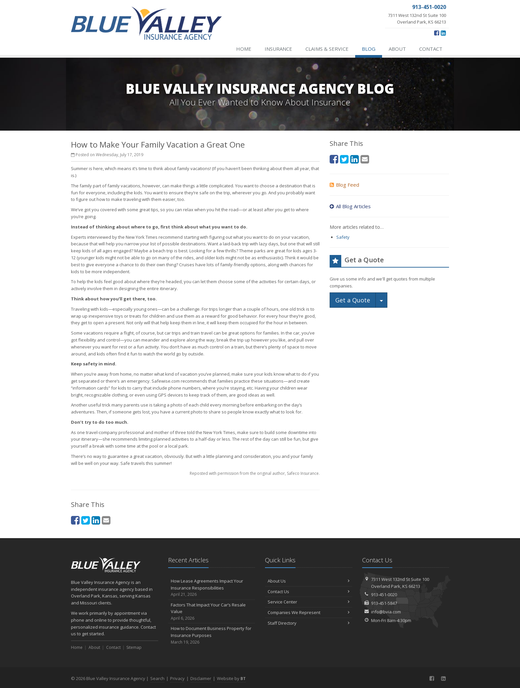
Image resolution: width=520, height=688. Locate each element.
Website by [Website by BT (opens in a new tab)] (231, 678)
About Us (309, 581)
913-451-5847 (384, 603)
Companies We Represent (309, 612)
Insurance (278, 48)
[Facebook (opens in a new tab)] (436, 33)
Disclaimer (200, 678)
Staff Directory (309, 623)
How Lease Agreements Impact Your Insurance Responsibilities (212, 588)
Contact (430, 48)
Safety (343, 237)
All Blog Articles (350, 206)
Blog (368, 48)
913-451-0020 (384, 594)
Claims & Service (327, 48)
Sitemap (134, 647)
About (397, 48)
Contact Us (309, 591)
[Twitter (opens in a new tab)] (85, 520)
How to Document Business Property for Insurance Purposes (212, 635)
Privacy (177, 678)
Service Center (309, 602)
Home (243, 48)
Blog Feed (344, 184)
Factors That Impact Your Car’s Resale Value (212, 612)
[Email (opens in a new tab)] (106, 520)
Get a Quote (352, 300)
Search (157, 678)
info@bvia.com (386, 612)
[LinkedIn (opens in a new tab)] (443, 33)
